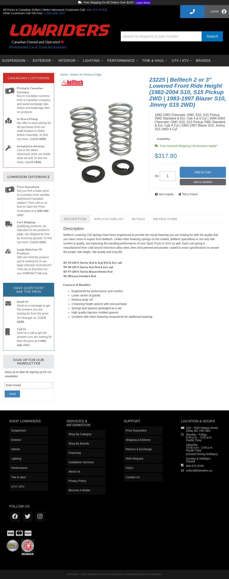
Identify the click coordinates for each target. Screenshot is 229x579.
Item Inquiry (166, 194)
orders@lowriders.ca (199, 470)
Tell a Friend (189, 194)
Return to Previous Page (86, 74)
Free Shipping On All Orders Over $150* (114, 3)
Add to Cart (203, 172)
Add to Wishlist (202, 182)
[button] (172, 36)
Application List (109, 219)
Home (64, 74)
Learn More (143, 2)
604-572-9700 (195, 465)
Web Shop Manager (150, 574)
